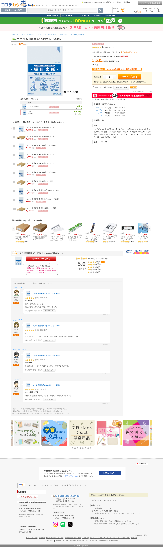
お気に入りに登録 (121, 87)
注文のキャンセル (83, 541)
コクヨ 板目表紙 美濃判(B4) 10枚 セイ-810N (42, 199)
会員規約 (85, 538)
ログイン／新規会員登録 (150, 3)
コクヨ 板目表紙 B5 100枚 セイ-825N (40, 181)
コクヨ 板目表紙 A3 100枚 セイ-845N (40, 136)
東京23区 (99, 107)
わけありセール (68, 16)
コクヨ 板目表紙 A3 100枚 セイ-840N (40, 127)
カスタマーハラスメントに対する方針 (117, 538)
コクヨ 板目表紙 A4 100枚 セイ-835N (40, 163)
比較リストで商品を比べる (103, 87)
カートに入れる (130, 76)
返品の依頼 (93, 541)
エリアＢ (99, 113)
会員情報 (58, 541)
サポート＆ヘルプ (32, 538)
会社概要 (42, 538)
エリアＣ (99, 115)
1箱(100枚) (30, 112)
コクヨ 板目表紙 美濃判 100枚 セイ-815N (41, 208)
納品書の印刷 (113, 541)
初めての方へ (87, 2)
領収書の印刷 (103, 541)
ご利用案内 (126, 2)
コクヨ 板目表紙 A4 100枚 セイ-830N (40, 154)
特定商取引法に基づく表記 (54, 538)
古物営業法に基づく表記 (73, 538)
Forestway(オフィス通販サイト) (104, 2)
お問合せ (118, 2)
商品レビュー (110, 16)
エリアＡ (99, 110)
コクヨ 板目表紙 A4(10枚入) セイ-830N (41, 172)
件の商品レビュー (108, 47)
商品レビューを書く (41, 259)
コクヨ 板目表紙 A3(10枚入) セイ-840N (41, 145)
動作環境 (134, 538)
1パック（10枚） (33, 107)
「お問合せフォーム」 (70, 476)
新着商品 (97, 16)
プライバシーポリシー (97, 538)
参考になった (49, 311)
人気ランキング (84, 16)
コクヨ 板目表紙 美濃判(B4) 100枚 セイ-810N (43, 190)
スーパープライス (51, 16)
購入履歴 (65, 541)
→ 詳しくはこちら (40, 273)
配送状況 (73, 541)
